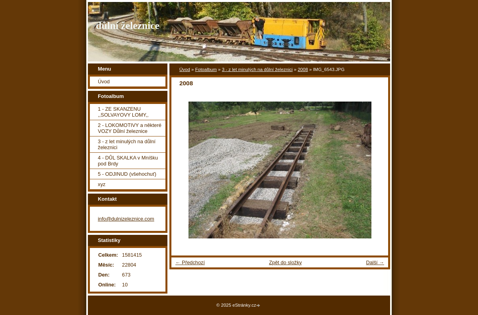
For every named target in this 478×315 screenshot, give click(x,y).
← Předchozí (190, 262)
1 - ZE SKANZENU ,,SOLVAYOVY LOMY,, (123, 112)
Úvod (184, 69)
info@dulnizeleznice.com (126, 219)
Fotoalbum (206, 69)
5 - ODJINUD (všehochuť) (127, 174)
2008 (303, 69)
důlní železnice (127, 25)
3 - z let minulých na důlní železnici (257, 69)
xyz (101, 184)
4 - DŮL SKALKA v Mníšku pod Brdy (128, 161)
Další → (375, 262)
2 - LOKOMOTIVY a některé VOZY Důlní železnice (129, 128)
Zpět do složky (285, 262)
